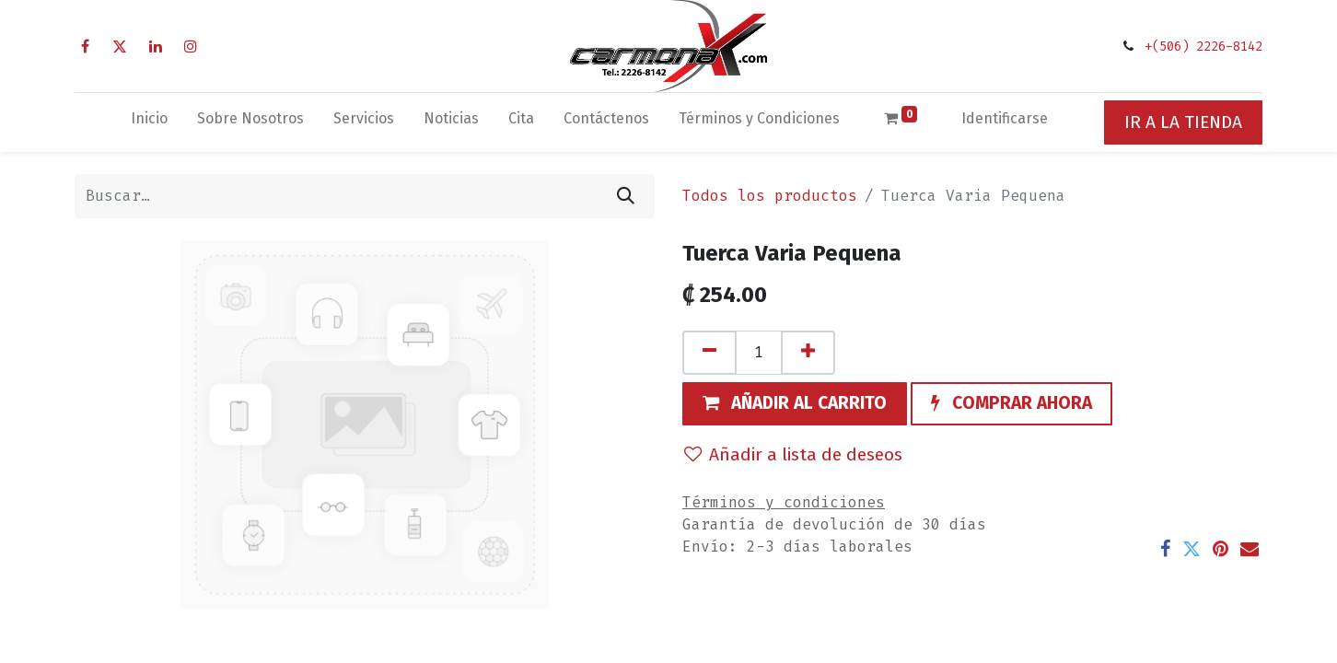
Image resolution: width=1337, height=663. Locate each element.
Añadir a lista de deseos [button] (793, 454)
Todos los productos (769, 195)
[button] (794, 404)
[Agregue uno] (808, 353)
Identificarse (1004, 118)
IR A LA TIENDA (1183, 122)
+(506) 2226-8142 (1203, 46)
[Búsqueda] (626, 196)
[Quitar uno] (709, 353)
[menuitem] (149, 122)
